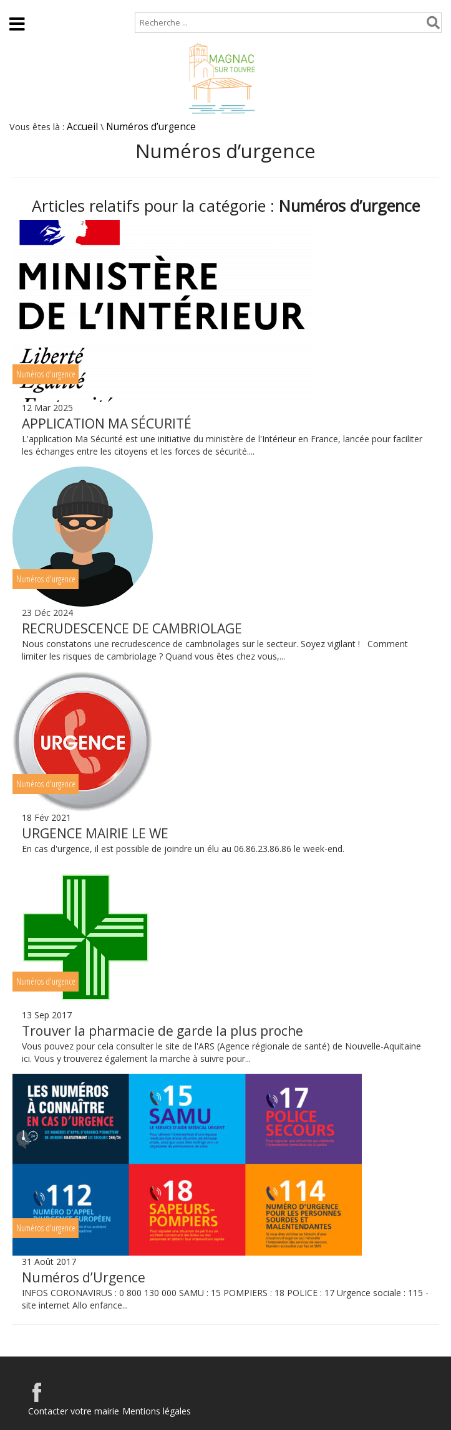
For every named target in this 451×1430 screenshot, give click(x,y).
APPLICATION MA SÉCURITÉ (107, 423)
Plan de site (79, 6)
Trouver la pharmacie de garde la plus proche (162, 1030)
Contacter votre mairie (73, 1411)
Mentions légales (156, 1411)
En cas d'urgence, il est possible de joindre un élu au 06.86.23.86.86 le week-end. (188, 849)
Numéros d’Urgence (83, 1277)
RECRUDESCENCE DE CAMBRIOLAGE (132, 628)
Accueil (20, 6)
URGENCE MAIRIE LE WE (95, 833)
